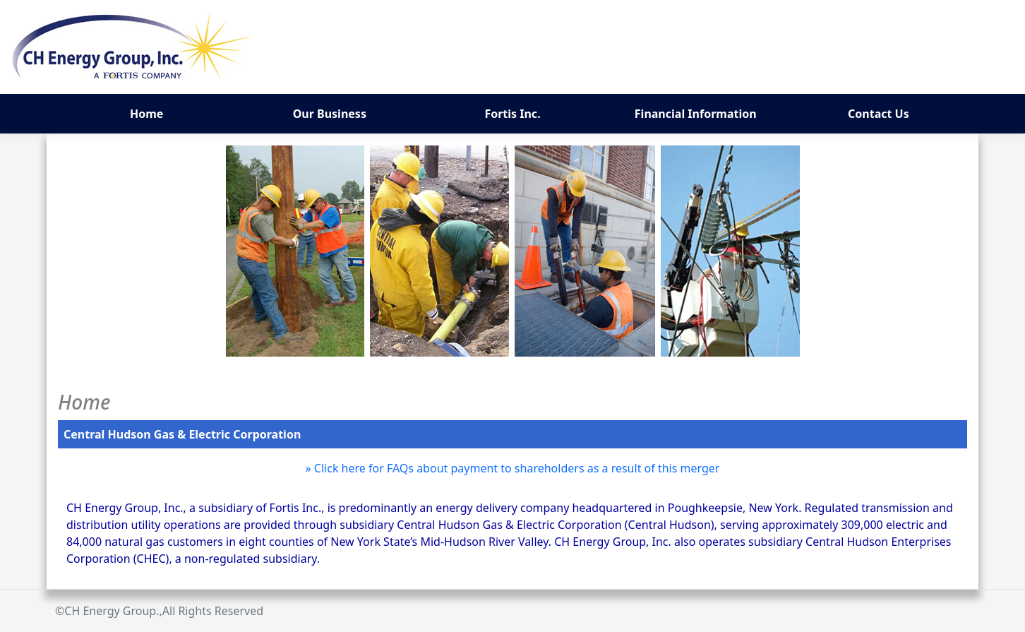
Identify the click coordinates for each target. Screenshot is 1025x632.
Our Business (329, 113)
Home (146, 113)
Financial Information (696, 113)
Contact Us (878, 113)
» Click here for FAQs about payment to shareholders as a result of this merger (513, 468)
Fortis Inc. (512, 113)
